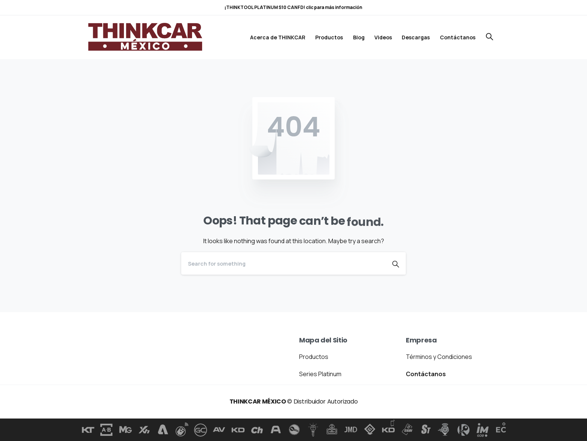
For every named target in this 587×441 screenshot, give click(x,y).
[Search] (283, 263)
